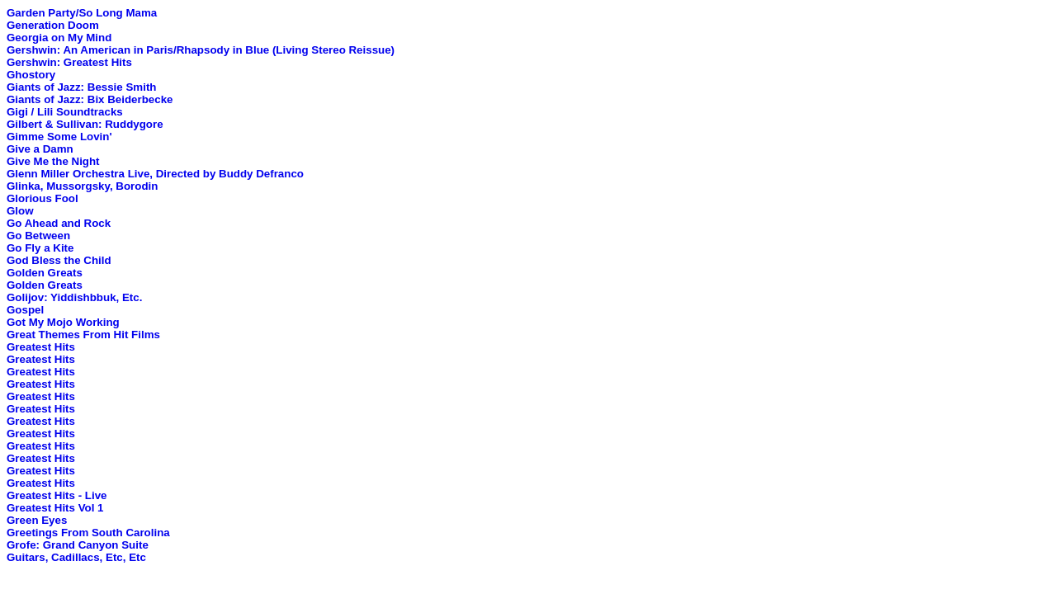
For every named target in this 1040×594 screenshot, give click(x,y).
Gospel (25, 310)
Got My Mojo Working (63, 322)
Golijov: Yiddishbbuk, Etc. (74, 297)
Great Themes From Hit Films (83, 334)
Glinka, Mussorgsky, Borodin (82, 186)
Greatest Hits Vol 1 (55, 508)
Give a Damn (40, 149)
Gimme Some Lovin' (59, 136)
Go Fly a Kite (40, 248)
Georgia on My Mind (59, 37)
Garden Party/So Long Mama (82, 13)
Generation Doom (53, 25)
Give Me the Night (53, 161)
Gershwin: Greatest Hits (69, 62)
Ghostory (31, 74)
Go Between (38, 235)
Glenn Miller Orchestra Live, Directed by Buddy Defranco (155, 173)
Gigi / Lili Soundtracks (65, 112)
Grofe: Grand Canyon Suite (78, 545)
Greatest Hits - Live (56, 495)
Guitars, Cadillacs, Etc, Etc (76, 557)
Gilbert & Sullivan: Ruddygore (85, 124)
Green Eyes (37, 520)
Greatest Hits (41, 347)
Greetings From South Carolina (88, 532)
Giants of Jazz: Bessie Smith (81, 87)
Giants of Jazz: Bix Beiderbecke (90, 99)
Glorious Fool (42, 198)
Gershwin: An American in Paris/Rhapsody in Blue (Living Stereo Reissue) (201, 50)
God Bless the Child (59, 260)
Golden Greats (45, 272)
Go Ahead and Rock (59, 223)
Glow (20, 211)
